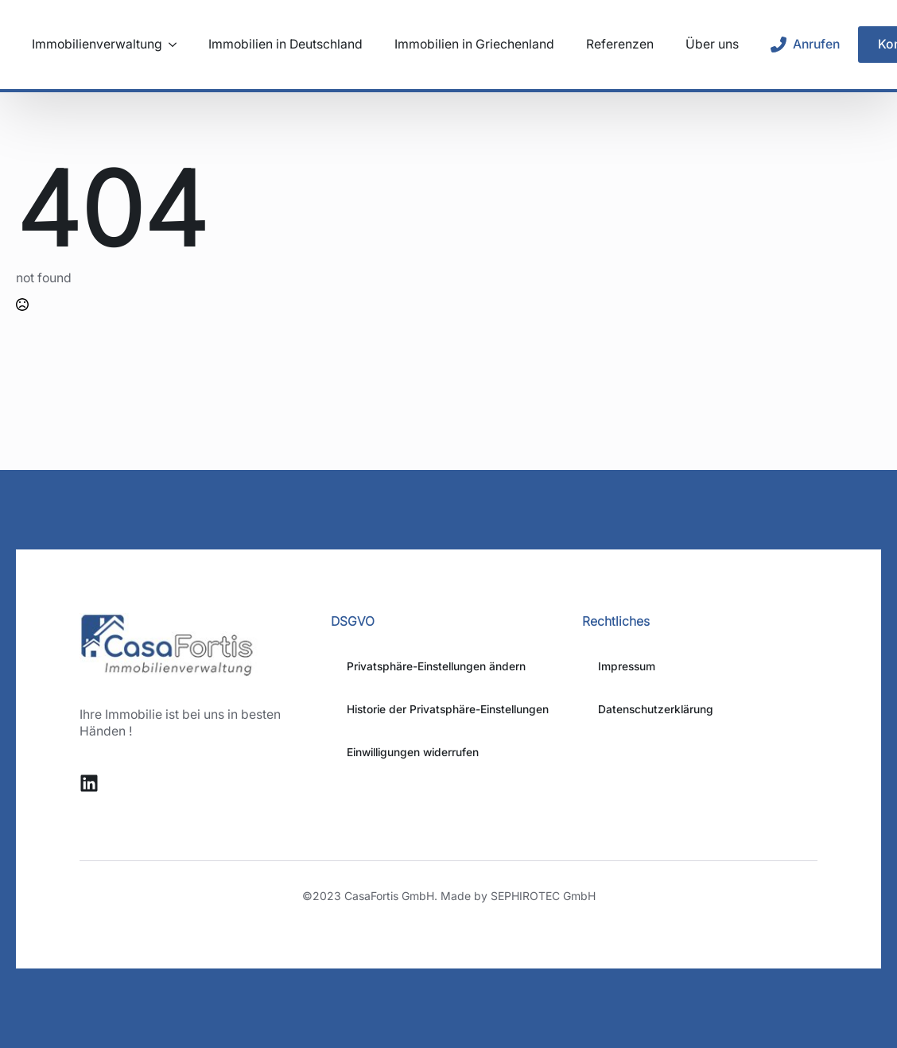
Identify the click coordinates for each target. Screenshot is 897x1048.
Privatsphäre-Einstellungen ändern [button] (436, 666)
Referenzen (620, 44)
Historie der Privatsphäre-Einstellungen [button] (448, 709)
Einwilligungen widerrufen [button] (413, 752)
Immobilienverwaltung (97, 44)
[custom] (89, 783)
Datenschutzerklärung (655, 709)
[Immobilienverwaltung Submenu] (169, 44)
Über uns (712, 44)
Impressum (626, 666)
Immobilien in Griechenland (474, 44)
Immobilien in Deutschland (285, 44)
